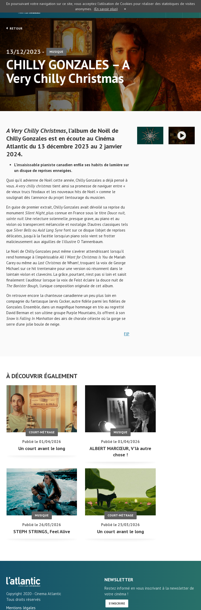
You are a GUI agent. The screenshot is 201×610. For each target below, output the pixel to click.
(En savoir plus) (106, 9)
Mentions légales (21, 591)
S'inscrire (117, 587)
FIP (126, 334)
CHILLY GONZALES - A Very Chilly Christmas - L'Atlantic (23, 565)
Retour (14, 28)
